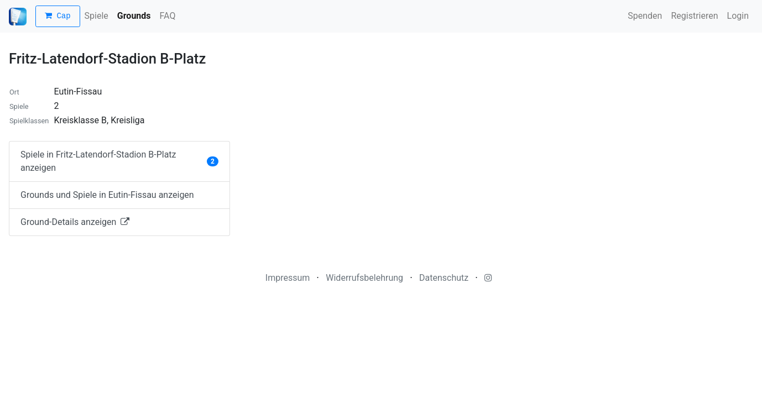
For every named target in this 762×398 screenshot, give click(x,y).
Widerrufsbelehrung (364, 278)
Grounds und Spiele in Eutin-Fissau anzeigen (107, 195)
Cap (58, 16)
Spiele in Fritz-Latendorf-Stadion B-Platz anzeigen (119, 161)
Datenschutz (443, 278)
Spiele (96, 16)
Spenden (645, 16)
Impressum (287, 278)
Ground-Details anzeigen (74, 222)
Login (738, 16)
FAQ (168, 16)
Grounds (134, 16)
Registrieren (694, 16)
